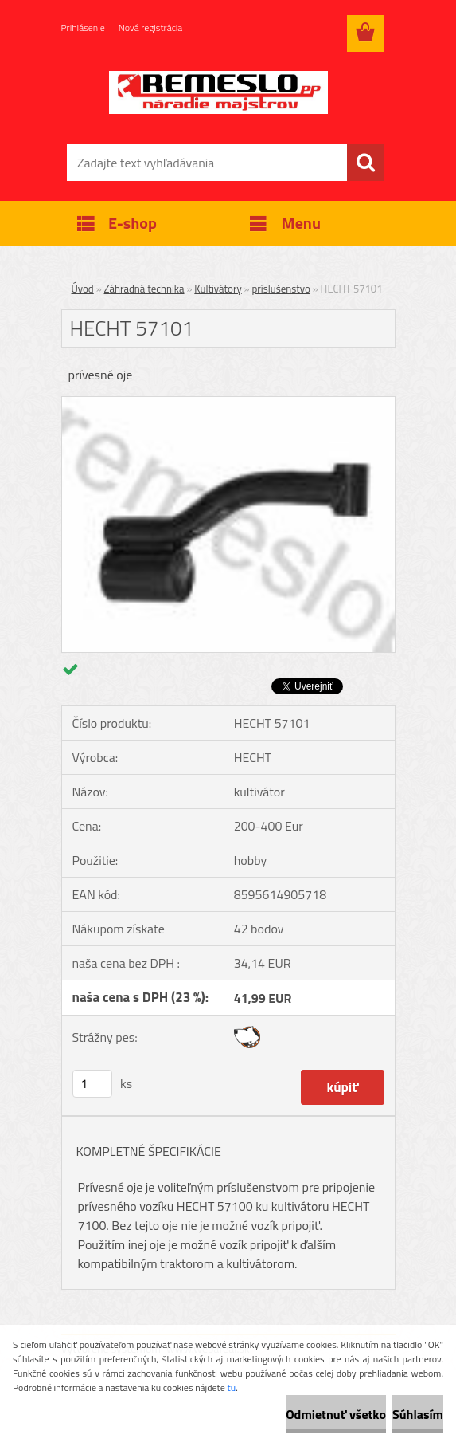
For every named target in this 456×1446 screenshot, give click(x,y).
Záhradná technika (144, 289)
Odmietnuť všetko (336, 1414)
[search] (365, 162)
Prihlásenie (83, 27)
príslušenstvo (280, 289)
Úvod (83, 289)
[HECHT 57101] (228, 403)
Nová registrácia (151, 27)
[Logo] (218, 92)
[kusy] (92, 1084)
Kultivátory (217, 289)
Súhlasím (417, 1414)
